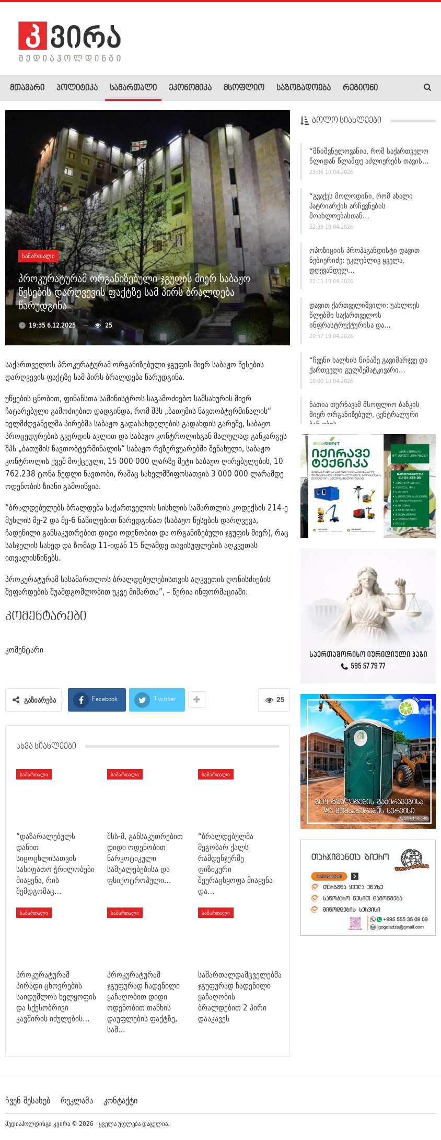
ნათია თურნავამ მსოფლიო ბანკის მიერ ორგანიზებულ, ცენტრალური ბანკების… (364, 414)
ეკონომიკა (190, 88)
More (351, 88)
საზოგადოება (303, 88)
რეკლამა (77, 1100)
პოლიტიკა (77, 88)
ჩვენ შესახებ (27, 1100)
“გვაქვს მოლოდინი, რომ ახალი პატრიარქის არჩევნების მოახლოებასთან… (361, 206)
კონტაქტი (120, 1100)
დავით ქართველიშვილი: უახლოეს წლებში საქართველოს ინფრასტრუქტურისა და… (364, 315)
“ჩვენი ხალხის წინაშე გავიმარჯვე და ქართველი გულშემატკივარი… (368, 365)
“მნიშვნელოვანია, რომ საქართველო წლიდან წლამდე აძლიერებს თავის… (369, 156)
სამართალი (133, 88)
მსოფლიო (244, 88)
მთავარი (27, 88)
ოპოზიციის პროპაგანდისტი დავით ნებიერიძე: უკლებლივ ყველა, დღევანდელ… (364, 260)
